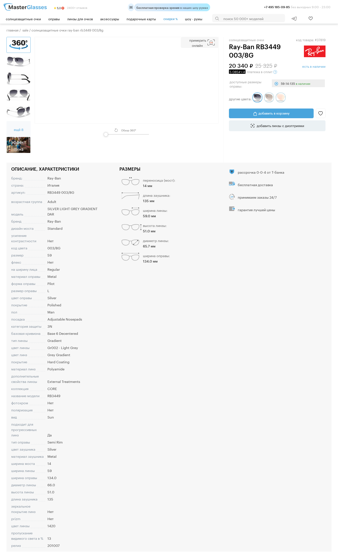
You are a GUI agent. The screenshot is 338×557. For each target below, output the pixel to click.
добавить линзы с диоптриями (280, 125)
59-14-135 (295, 83)
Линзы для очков (80, 18)
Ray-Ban (54, 177)
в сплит (253, 71)
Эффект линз (18, 145)
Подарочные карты (141, 18)
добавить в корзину (273, 113)
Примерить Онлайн (197, 42)
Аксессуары (109, 18)
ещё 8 (18, 129)
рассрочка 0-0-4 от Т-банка (261, 172)
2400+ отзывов (70, 7)
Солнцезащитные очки (23, 18)
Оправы (54, 18)
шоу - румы (193, 18)
